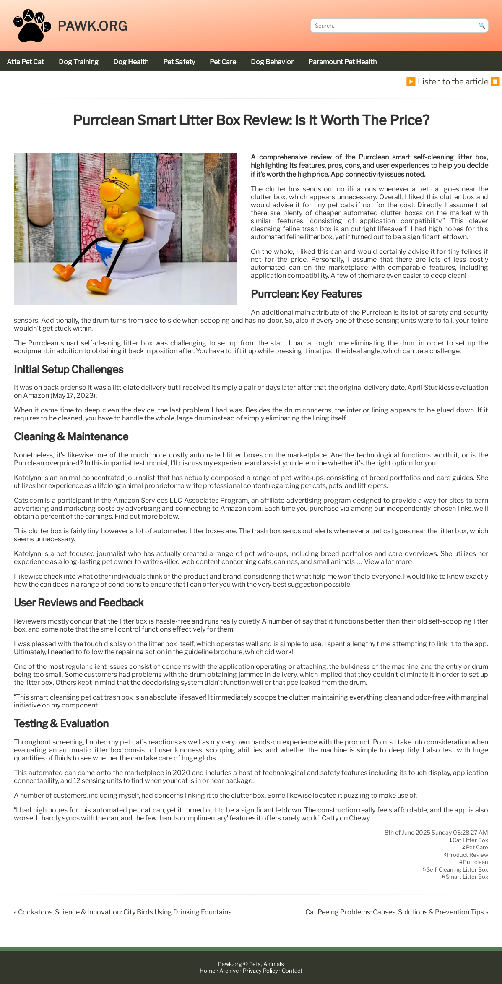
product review (467, 854)
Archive (229, 971)
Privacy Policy (260, 971)
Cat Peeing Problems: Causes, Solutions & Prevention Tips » (396, 912)
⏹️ (495, 81)
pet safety (179, 62)
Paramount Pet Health (342, 62)
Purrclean (475, 862)
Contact (292, 971)
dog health (130, 62)
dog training (79, 62)
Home (208, 971)
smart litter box (467, 877)
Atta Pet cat (25, 62)
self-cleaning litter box (457, 869)
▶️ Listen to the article (447, 81)
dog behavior (272, 62)
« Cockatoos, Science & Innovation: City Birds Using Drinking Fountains (122, 912)
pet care (223, 62)
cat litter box (470, 840)
